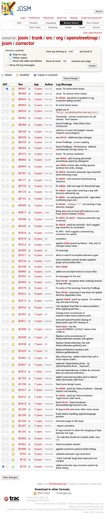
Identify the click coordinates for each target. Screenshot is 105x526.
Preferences (34, 18)
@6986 (22, 94)
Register (74, 18)
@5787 (22, 177)
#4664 (62, 190)
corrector (24, 43)
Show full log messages (20, 65)
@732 (23, 472)
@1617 (22, 399)
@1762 (22, 386)
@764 (23, 466)
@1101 (22, 442)
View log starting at (63, 51)
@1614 (22, 406)
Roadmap (53, 27)
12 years (38, 89)
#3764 (62, 99)
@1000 (22, 460)
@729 (23, 479)
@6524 (22, 113)
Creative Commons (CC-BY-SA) (50, 521)
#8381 (62, 201)
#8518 (62, 175)
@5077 (22, 217)
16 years (38, 243)
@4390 (22, 224)
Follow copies (18, 57)
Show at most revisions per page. (68, 61)
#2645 (62, 397)
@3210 (22, 267)
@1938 (22, 346)
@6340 (22, 133)
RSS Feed (44, 505)
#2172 (64, 411)
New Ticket (35, 27)
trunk (37, 38)
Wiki (19, 23)
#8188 (62, 208)
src (49, 38)
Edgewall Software (39, 512)
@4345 (22, 230)
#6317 (72, 222)
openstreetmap (82, 38)
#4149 (64, 288)
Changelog (50, 23)
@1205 (22, 418)
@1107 (22, 436)
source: (9, 38)
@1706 (22, 393)
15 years (38, 223)
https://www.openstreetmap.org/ (86, 518)
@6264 (22, 151)
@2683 (22, 290)
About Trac (62, 18)
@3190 (22, 273)
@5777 (22, 184)
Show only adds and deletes (25, 61)
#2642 (62, 404)
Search (96, 27)
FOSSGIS (61, 515)
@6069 (22, 170)
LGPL (92, 524)
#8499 (62, 182)
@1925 (22, 359)
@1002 (22, 449)
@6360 (22, 127)
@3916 (22, 237)
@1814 (22, 380)
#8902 (63, 162)
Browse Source (71, 23)
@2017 (22, 329)
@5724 (22, 196)
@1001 (22, 455)
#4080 (64, 273)
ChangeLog (64, 505)
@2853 (22, 284)
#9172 (63, 139)
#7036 (80, 218)
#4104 (64, 300)
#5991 (62, 222)
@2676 (22, 296)
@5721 (22, 203)
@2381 (22, 322)
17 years (38, 322)
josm (23, 38)
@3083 (22, 278)
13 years (38, 120)
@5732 (22, 190)
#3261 (64, 335)
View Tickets (92, 23)
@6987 (22, 89)
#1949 (66, 418)
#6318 (65, 218)
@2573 (22, 309)
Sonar (82, 27)
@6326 (22, 140)
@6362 (22, 120)
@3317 (22, 261)
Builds (68, 27)
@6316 (22, 145)
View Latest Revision (92, 33)
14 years (38, 217)
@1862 (22, 366)
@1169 (22, 431)
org (59, 38)
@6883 (22, 106)
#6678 (62, 229)
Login (22, 18)
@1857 (22, 373)
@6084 (22, 163)
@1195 (22, 425)
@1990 (22, 338)
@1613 (22, 412)
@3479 (22, 243)
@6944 (22, 100)
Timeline (33, 23)
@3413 (22, 249)
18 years (38, 449)
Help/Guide (48, 18)
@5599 (22, 210)
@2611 (22, 302)
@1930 (22, 352)
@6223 (22, 157)
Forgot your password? (91, 18)
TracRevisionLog (57, 496)
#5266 (67, 248)
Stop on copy (17, 54)
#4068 (67, 307)
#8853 (63, 169)
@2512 (22, 316)
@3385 (22, 256)
